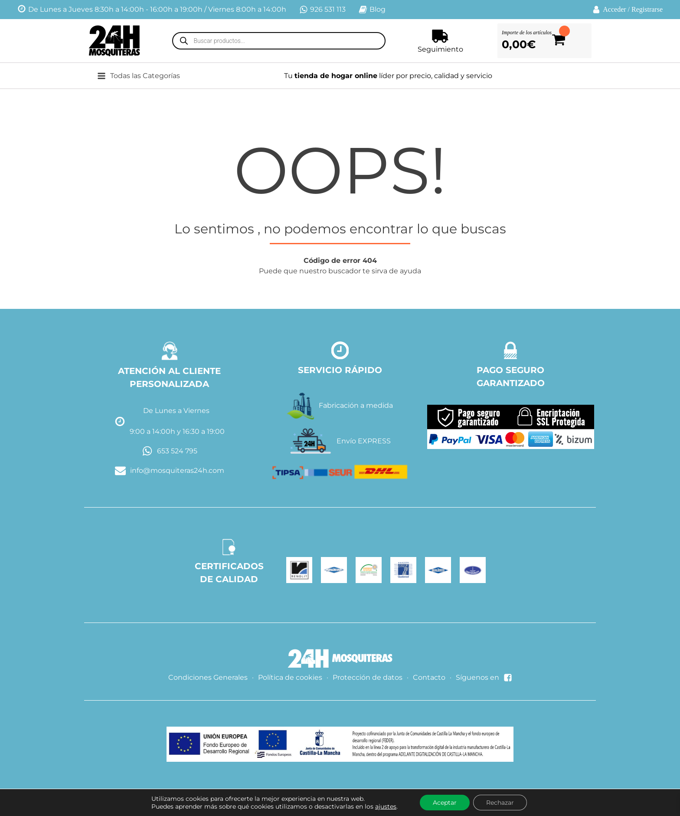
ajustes (385, 806)
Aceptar (445, 802)
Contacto (429, 677)
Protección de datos (367, 677)
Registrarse (647, 9)
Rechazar (500, 802)
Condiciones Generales (208, 677)
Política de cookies (290, 677)
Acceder (614, 9)
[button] (145, 76)
